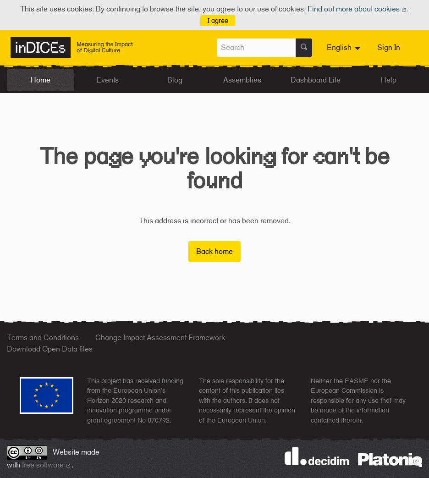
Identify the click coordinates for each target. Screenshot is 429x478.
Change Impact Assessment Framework (160, 337)
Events (107, 80)
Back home (214, 251)
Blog (174, 80)
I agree (218, 20)
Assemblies (242, 80)
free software (47, 465)
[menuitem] (345, 47)
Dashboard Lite (316, 80)
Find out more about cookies (357, 9)
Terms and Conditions (43, 337)
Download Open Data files (50, 349)
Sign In (388, 47)
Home (40, 80)
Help (388, 80)
